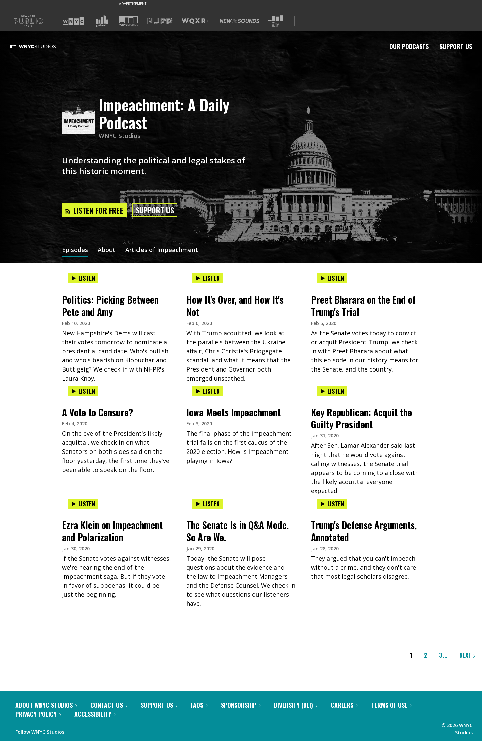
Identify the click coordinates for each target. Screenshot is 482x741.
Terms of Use (391, 705)
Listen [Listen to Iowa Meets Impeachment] (207, 391)
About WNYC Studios (46, 705)
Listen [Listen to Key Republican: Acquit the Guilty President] (332, 391)
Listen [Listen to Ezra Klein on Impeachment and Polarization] (83, 503)
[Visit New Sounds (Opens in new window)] (239, 21)
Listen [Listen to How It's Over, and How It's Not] (207, 278)
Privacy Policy (38, 714)
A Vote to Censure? (97, 412)
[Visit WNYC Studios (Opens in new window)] (128, 21)
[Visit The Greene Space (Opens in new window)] (275, 21)
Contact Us (108, 705)
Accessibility (95, 714)
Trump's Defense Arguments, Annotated (364, 531)
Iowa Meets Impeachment (233, 412)
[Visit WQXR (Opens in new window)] (196, 21)
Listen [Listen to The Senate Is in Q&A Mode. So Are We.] (207, 503)
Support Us (455, 46)
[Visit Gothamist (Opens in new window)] (102, 21)
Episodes (75, 250)
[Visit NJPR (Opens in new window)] (160, 21)
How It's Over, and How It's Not (235, 305)
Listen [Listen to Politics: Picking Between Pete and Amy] (83, 278)
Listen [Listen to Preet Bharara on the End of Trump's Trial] (332, 278)
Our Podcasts (409, 46)
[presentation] (116, 284)
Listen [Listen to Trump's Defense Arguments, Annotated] (332, 503)
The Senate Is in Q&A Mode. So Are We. (237, 531)
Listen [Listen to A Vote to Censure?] (83, 391)
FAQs (199, 705)
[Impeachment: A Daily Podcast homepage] (80, 118)
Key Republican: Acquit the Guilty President (361, 418)
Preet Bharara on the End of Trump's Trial (363, 305)
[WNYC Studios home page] (41, 46)
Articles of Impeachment (161, 250)
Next (467, 655)
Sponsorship (241, 705)
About (106, 250)
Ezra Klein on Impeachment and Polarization (112, 531)
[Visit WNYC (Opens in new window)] (73, 21)
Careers (344, 705)
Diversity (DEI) (295, 705)
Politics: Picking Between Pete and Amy (110, 305)
